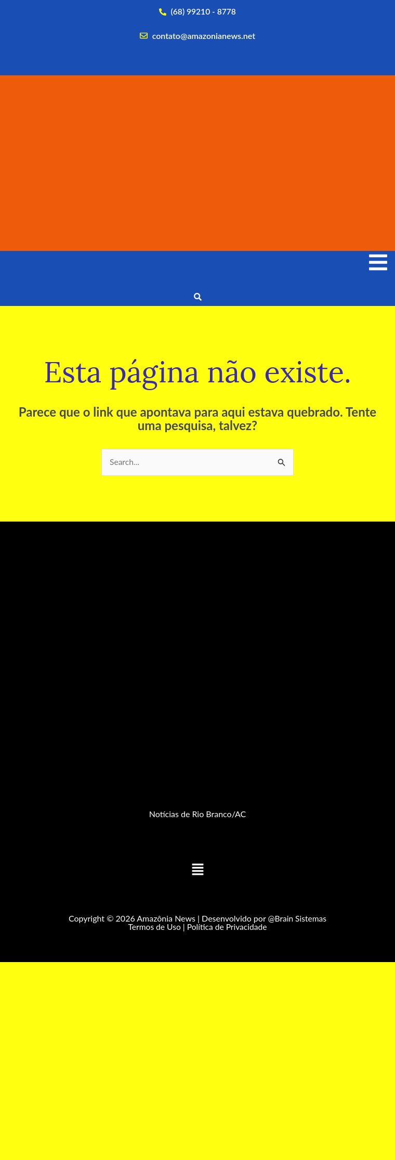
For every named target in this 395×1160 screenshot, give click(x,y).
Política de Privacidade (228, 927)
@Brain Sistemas (297, 919)
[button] (197, 871)
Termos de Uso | (155, 927)
